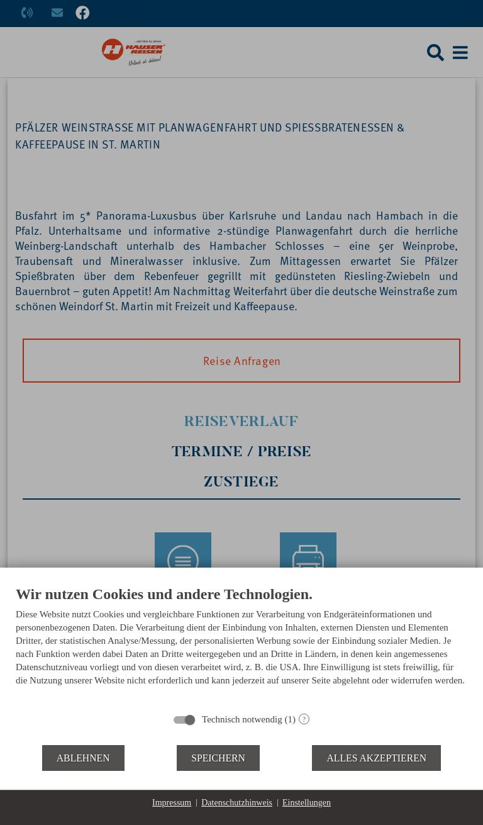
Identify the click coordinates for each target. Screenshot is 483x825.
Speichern (218, 758)
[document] (241, 645)
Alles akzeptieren (376, 758)
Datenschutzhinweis (236, 802)
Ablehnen (83, 758)
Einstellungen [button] (306, 802)
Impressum (171, 802)
